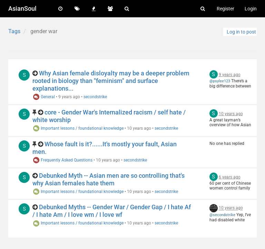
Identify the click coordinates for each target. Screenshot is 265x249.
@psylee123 (219, 81)
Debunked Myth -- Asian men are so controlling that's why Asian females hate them (108, 179)
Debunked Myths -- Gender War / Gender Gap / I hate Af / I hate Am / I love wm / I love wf (111, 210)
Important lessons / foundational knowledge (78, 128)
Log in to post (241, 32)
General (43, 96)
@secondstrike (222, 215)
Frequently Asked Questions (62, 160)
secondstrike (95, 96)
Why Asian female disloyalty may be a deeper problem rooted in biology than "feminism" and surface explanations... (110, 81)
